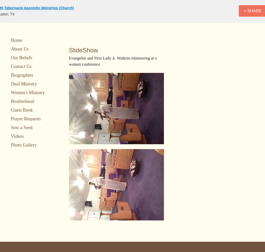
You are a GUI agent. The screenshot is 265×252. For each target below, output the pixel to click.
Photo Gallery (24, 145)
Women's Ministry (28, 92)
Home (16, 40)
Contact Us (21, 66)
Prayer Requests (26, 118)
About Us (20, 49)
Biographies (22, 75)
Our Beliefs (21, 57)
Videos (17, 136)
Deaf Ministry (24, 83)
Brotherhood (22, 101)
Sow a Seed (22, 127)
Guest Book (22, 110)
